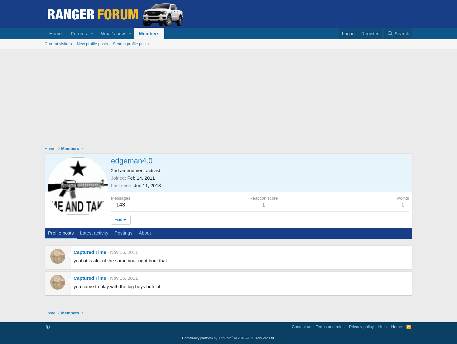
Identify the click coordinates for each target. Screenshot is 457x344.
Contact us (301, 326)
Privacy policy (361, 326)
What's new (113, 33)
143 (120, 205)
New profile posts (92, 43)
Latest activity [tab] (94, 232)
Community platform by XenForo (228, 338)
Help (382, 326)
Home (55, 33)
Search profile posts (131, 43)
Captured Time (90, 252)
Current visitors (58, 43)
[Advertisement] (228, 95)
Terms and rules (330, 326)
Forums (79, 33)
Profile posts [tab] (61, 232)
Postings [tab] (123, 232)
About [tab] (145, 232)
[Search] (398, 33)
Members (149, 33)
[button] (92, 33)
